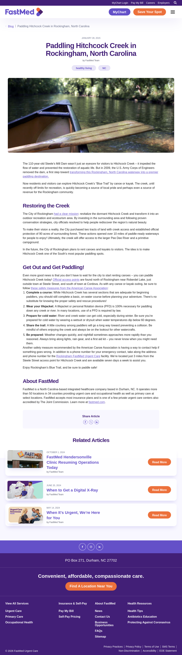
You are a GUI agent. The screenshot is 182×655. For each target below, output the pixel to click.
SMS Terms (168, 646)
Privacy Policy (133, 646)
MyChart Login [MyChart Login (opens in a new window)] (120, 3)
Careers (150, 3)
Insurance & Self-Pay (73, 603)
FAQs (98, 631)
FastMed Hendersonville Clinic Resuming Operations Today (73, 462)
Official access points (66, 279)
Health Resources (140, 603)
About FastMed (105, 603)
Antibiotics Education (142, 616)
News (98, 611)
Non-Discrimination (129, 650)
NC (104, 68)
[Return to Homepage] (24, 12)
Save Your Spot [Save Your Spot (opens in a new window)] (150, 12)
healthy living (84, 68)
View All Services (17, 603)
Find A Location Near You (90, 586)
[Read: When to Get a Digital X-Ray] (25, 490)
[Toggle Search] (175, 2)
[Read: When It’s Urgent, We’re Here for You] (25, 515)
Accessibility (149, 650)
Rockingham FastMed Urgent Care (78, 356)
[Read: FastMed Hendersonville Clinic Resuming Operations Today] (25, 459)
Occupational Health (19, 622)
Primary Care (14, 616)
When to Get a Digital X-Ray (72, 490)
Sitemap (100, 636)
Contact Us (102, 616)
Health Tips (135, 611)
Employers (164, 3)
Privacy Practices (113, 646)
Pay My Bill (137, 3)
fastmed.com (97, 402)
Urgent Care (13, 611)
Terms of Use (151, 646)
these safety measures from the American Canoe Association (69, 288)
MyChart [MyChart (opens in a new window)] (119, 12)
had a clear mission (66, 213)
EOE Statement (168, 650)
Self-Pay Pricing (69, 616)
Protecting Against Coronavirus (149, 622)
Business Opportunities (104, 624)
